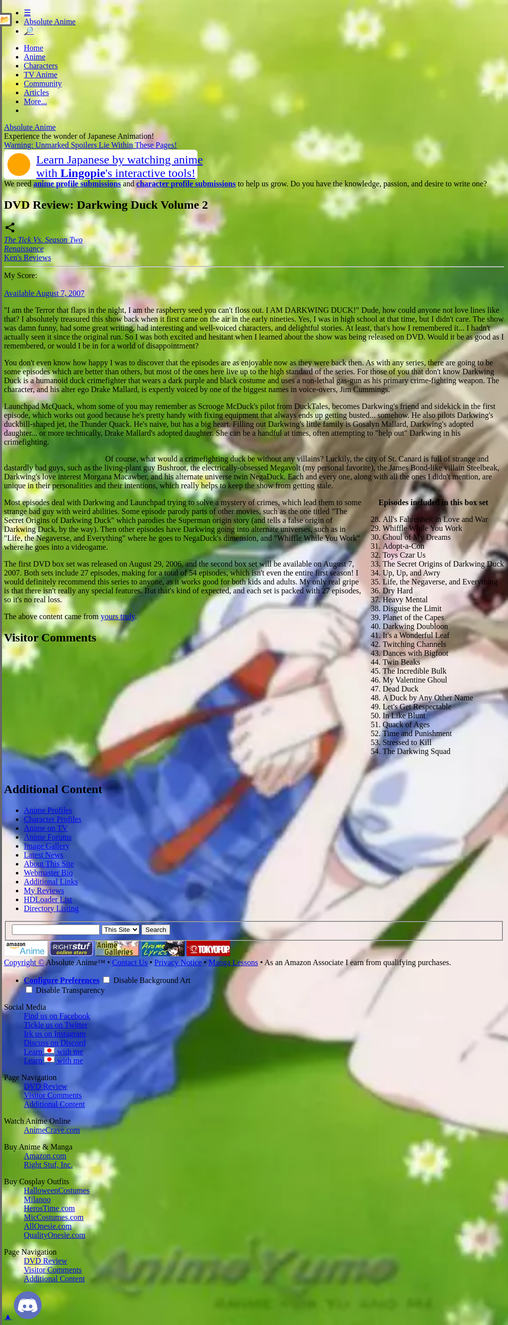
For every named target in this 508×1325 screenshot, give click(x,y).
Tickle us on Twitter (55, 1025)
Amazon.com (45, 1156)
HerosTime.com (49, 1208)
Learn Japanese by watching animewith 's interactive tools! (119, 166)
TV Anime (41, 74)
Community (43, 83)
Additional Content (54, 1104)
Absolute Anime (49, 21)
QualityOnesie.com (54, 1235)
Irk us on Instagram (55, 1034)
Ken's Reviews (27, 257)
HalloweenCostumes (56, 1190)
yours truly (118, 616)
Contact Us (130, 962)
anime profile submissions (77, 183)
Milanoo (37, 1199)
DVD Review (45, 1086)
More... (35, 101)
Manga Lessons (233, 962)
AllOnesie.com (47, 1226)
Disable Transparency (65, 990)
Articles (36, 92)
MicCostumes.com (53, 1217)
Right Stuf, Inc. (48, 1164)
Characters (41, 65)
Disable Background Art (146, 980)
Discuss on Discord (54, 1042)
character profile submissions (186, 183)
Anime (35, 57)
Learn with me (53, 1051)
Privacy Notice (178, 962)
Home (33, 48)
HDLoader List (48, 899)
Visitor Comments (53, 1095)
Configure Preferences (61, 980)
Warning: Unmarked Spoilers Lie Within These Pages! (90, 145)
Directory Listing (51, 908)
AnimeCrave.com (52, 1130)
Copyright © (24, 962)
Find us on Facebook (57, 1016)
